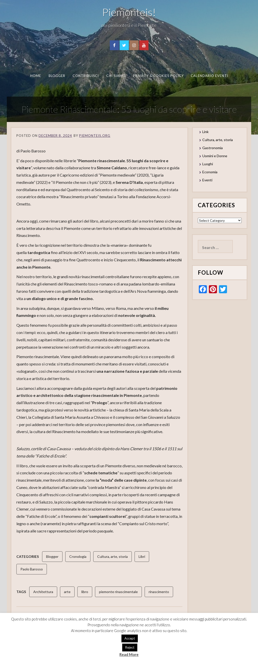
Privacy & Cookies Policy (158, 76)
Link (205, 132)
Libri (142, 556)
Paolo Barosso (31, 569)
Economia (209, 172)
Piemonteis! (129, 12)
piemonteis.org (94, 136)
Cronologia (77, 556)
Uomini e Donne (214, 156)
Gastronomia (212, 148)
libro (84, 592)
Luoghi (207, 164)
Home (35, 76)
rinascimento (159, 592)
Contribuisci (86, 76)
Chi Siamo (116, 76)
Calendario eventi (209, 76)
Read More (129, 654)
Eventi (207, 180)
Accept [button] (129, 638)
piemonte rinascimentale (118, 592)
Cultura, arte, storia (112, 556)
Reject (129, 647)
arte (67, 592)
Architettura (43, 592)
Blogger (56, 76)
